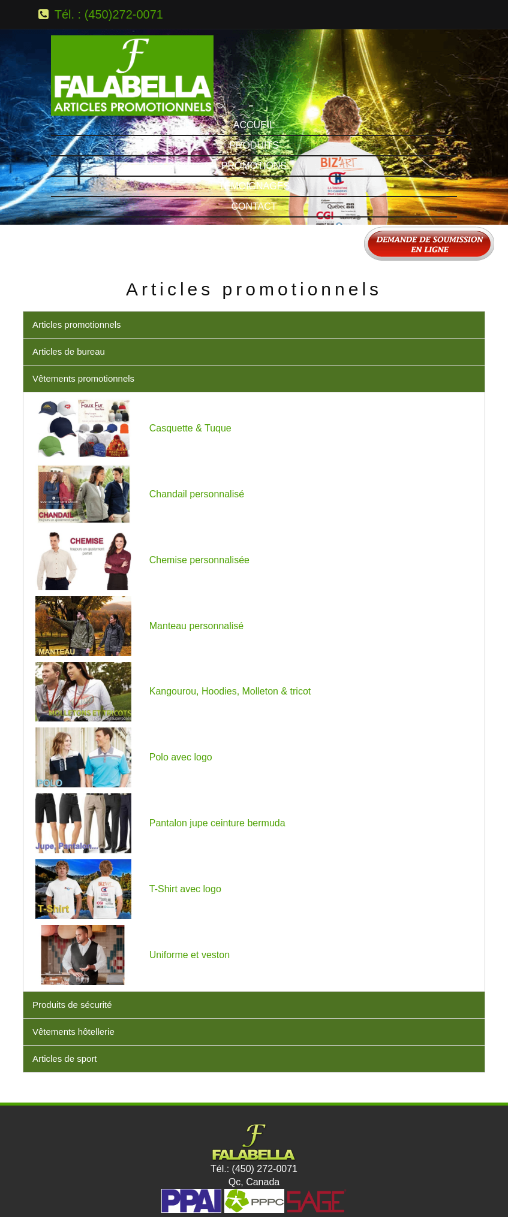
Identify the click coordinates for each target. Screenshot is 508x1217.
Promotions (254, 112)
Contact (253, 153)
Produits (254, 92)
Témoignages (254, 133)
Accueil (254, 72)
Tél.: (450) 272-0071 (254, 1115)
